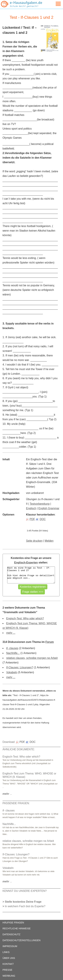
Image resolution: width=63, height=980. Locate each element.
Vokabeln (11, 672)
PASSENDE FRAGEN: (16, 803)
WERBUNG (9, 975)
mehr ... (10, 632)
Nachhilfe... (13, 653)
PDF (30, 519)
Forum (49, 641)
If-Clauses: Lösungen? (19, 667)
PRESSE (7, 970)
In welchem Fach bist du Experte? (25, 906)
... (7, 793)
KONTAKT (8, 964)
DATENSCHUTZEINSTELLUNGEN (21, 940)
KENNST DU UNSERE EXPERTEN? (25, 890)
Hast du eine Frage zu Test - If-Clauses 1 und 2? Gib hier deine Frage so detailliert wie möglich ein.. (31, 575)
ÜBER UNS (9, 958)
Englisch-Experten (26, 562)
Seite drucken (34, 540)
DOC (41, 519)
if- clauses (12, 648)
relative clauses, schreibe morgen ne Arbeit (32, 658)
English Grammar (48, 508)
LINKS (6, 952)
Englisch (31, 508)
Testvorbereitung (40, 503)
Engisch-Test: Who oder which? (25, 618)
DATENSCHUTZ (11, 934)
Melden (49, 540)
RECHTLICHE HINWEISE (17, 928)
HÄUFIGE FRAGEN (13, 922)
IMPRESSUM (10, 946)
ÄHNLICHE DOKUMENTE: (19, 749)
